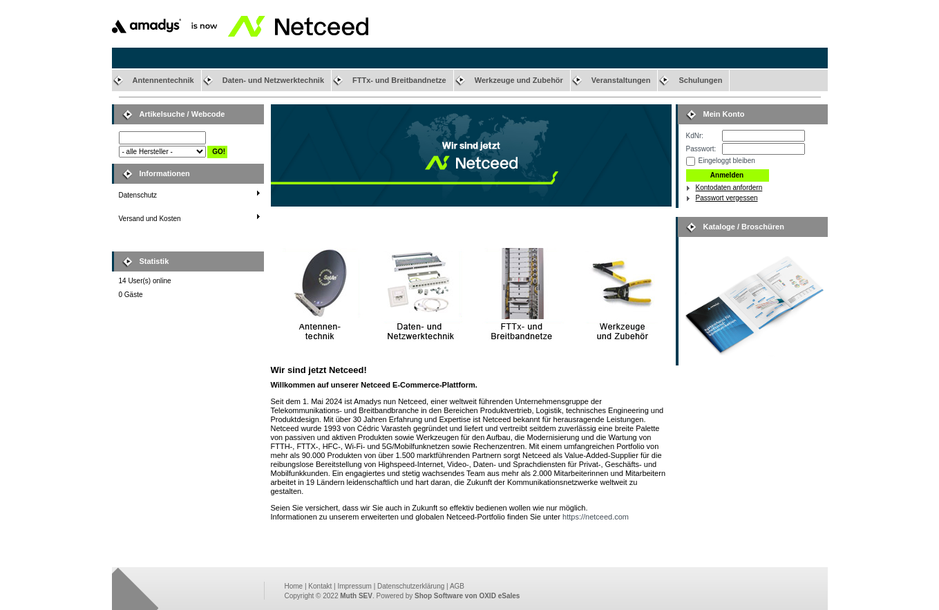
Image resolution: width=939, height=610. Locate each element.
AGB (457, 586)
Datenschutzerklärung (410, 586)
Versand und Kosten (150, 218)
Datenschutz (138, 195)
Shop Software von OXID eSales (467, 596)
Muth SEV (356, 596)
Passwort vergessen (727, 198)
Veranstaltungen (621, 80)
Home (294, 586)
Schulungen (700, 80)
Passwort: (701, 149)
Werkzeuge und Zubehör (519, 80)
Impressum (354, 586)
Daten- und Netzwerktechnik (273, 80)
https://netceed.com (595, 517)
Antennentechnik (163, 80)
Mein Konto (724, 114)
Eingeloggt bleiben (727, 160)
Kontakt (320, 586)
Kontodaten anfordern (729, 187)
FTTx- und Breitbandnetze (399, 80)
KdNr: (695, 136)
